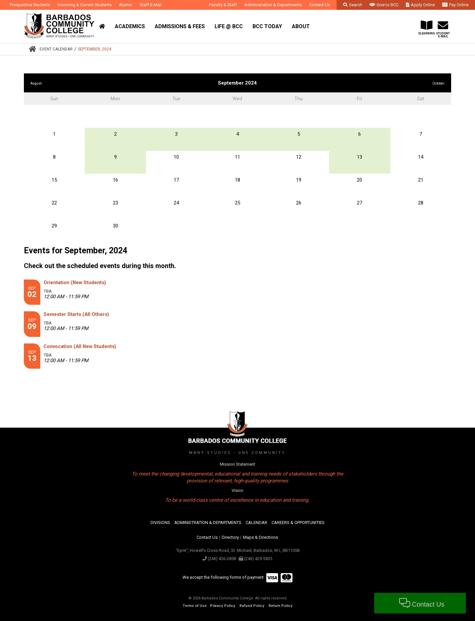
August (36, 83)
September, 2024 (94, 49)
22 (54, 203)
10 (176, 157)
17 (176, 180)
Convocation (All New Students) (80, 346)
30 (115, 226)
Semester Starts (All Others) (76, 314)
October (438, 83)
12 (298, 157)
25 (237, 203)
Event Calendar (56, 49)
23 (115, 203)
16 (115, 180)
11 (237, 157)
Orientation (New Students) (75, 282)
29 (54, 226)
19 (298, 180)
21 (420, 180)
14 (420, 157)
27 (359, 203)
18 (237, 180)
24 (176, 203)
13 (359, 157)
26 (298, 203)
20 (359, 180)
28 (420, 203)
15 (54, 180)
